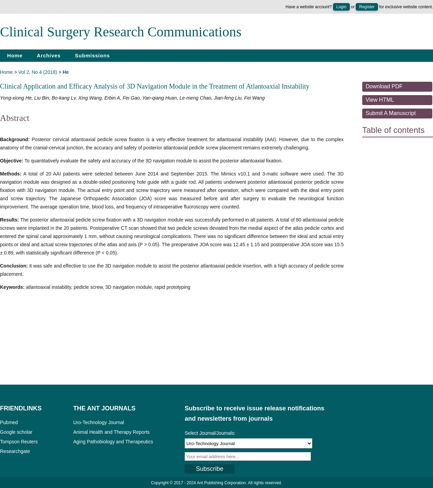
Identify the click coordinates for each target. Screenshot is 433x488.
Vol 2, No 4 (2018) (37, 72)
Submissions (92, 55)
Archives (48, 55)
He (66, 72)
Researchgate (15, 451)
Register (367, 6)
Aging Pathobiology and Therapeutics (113, 441)
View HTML (380, 100)
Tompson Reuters (19, 441)
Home (15, 55)
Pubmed (9, 422)
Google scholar (16, 432)
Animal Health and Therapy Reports (111, 432)
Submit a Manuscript (391, 113)
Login (341, 6)
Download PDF (384, 86)
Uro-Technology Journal (98, 422)
